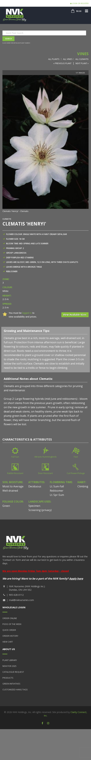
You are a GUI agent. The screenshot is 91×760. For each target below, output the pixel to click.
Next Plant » (82, 63)
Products (7, 677)
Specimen (34, 506)
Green (6, 506)
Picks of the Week (11, 624)
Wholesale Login (13, 607)
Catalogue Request (13, 671)
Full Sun (15, 456)
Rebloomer (56, 490)
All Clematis (82, 59)
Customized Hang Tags (15, 689)
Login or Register (79, 3)
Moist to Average (12, 486)
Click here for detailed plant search (16, 43)
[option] (45, 144)
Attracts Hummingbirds (45, 456)
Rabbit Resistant (15, 473)
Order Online (9, 618)
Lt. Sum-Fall (57, 486)
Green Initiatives (11, 683)
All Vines (67, 59)
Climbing (82, 486)
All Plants (53, 59)
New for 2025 (9, 666)
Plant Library (9, 660)
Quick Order (9, 629)
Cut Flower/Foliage (76, 473)
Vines (83, 53)
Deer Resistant (45, 473)
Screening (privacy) (40, 510)
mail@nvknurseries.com (21, 600)
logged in (27, 313)
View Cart (7, 641)
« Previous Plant (62, 63)
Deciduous (34, 486)
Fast (76, 456)
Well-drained (10, 490)
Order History (10, 635)
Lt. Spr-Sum (57, 495)
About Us (8, 649)
